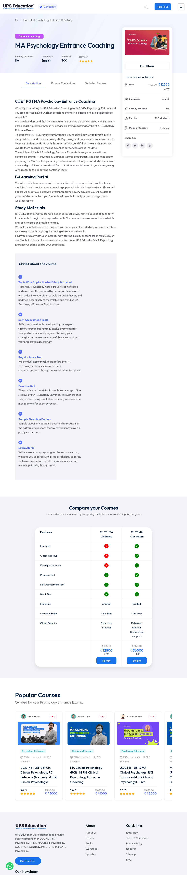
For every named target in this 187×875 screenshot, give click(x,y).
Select (106, 603)
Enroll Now (147, 66)
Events (90, 784)
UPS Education (87, 868)
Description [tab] (33, 83)
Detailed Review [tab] (95, 83)
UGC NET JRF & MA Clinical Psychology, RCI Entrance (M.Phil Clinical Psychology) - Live (138, 719)
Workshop (92, 795)
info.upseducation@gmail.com (33, 834)
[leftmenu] (181, 6)
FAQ (128, 806)
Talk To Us (162, 6)
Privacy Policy (134, 789)
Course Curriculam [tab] (63, 83)
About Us (91, 778)
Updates (91, 800)
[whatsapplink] (10, 865)
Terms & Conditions (137, 784)
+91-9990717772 (28, 828)
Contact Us (27, 807)
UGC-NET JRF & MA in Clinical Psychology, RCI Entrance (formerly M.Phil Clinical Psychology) (38, 719)
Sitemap (131, 800)
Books (89, 789)
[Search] (145, 7)
